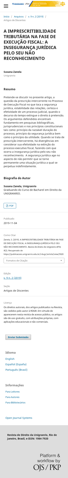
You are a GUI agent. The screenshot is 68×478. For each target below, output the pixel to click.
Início (6, 16)
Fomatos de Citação (17, 260)
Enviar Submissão (18, 337)
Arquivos (19, 16)
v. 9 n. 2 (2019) (36, 16)
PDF (11, 205)
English (10, 359)
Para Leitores (12, 391)
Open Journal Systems (18, 418)
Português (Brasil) (16, 369)
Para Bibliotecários (15, 402)
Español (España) (15, 364)
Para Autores (12, 397)
